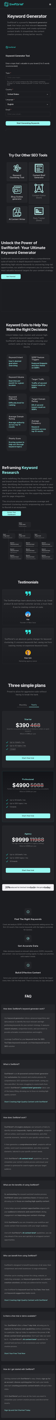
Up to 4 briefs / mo (17, 743)
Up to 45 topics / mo (18, 746)
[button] (50, 4)
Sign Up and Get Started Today (17, 1410)
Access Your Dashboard (11, 513)
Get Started (10, 278)
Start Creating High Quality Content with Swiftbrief (25, 1102)
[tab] (23, 705)
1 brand (13, 750)
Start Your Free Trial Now (14, 1353)
